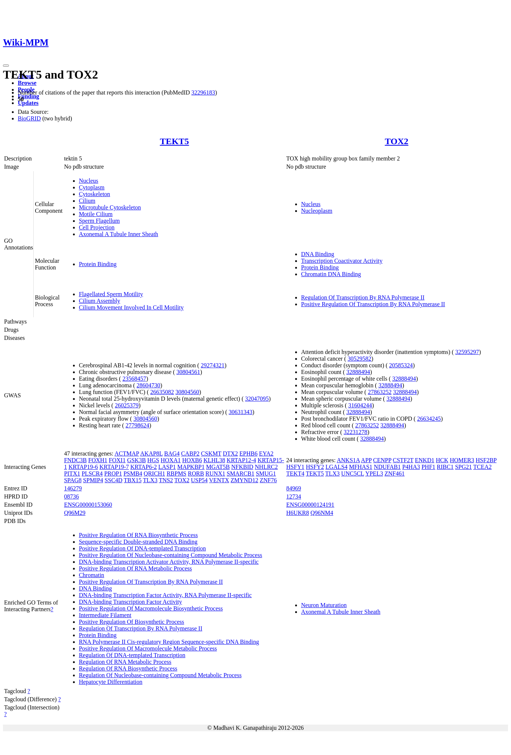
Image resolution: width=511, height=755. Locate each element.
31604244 (360, 405)
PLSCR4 (92, 473)
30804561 (188, 372)
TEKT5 (174, 141)
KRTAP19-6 (83, 467)
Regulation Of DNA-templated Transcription (132, 655)
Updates (28, 103)
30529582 (359, 358)
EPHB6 (249, 453)
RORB (196, 473)
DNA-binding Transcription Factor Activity (130, 602)
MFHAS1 (360, 467)
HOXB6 (192, 460)
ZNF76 (268, 480)
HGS (153, 460)
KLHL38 (214, 460)
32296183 (203, 92)
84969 (293, 488)
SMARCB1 (240, 473)
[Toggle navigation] (6, 65)
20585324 (401, 365)
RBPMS (176, 473)
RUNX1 (215, 473)
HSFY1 (295, 467)
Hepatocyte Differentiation (111, 682)
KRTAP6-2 (143, 467)
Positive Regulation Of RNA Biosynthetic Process (138, 535)
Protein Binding (98, 264)
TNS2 (166, 480)
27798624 (137, 425)
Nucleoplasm (316, 211)
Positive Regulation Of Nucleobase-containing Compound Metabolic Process (170, 555)
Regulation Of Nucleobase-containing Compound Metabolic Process (160, 675)
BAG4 (172, 453)
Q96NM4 (321, 513)
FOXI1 (117, 460)
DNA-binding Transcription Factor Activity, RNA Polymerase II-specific (165, 595)
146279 (73, 488)
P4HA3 (411, 467)
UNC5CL (352, 473)
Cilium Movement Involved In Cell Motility (131, 307)
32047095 (257, 398)
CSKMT (211, 453)
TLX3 (150, 480)
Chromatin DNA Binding (331, 274)
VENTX (219, 480)
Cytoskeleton (94, 194)
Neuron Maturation (324, 605)
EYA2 (266, 453)
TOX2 (396, 141)
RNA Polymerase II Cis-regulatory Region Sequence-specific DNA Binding (169, 642)
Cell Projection (96, 227)
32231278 (355, 432)
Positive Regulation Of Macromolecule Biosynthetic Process (151, 608)
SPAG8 (72, 480)
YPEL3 (374, 473)
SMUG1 (266, 473)
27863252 (379, 392)
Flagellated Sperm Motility (111, 294)
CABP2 (190, 453)
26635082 (162, 392)
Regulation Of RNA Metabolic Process (125, 662)
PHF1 (428, 467)
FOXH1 (97, 460)
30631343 (241, 412)
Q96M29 (75, 513)
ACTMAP (126, 453)
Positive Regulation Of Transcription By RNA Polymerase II (373, 304)
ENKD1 (424, 460)
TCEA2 (482, 467)
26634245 (429, 418)
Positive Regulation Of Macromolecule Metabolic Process (148, 648)
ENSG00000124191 (310, 504)
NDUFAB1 (387, 467)
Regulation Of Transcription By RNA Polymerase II (362, 297)
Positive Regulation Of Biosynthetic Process (131, 622)
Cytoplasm (91, 187)
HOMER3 (462, 460)
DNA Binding (317, 254)
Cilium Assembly (99, 301)
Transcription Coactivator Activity (342, 261)
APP (366, 460)
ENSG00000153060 (88, 504)
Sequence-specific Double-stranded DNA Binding (138, 542)
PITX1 (72, 473)
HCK (442, 460)
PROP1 (113, 473)
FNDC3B (75, 460)
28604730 (148, 385)
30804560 (187, 392)
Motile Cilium (96, 214)
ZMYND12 (244, 480)
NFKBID (242, 467)
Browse (27, 83)
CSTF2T (403, 460)
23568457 (134, 378)
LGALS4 (336, 467)
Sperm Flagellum (99, 221)
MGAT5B (218, 467)
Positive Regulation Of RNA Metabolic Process (135, 568)
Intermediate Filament (105, 615)
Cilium (87, 201)
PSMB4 (132, 473)
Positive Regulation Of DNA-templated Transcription (142, 548)
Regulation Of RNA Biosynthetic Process (128, 668)
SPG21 (463, 467)
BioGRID (29, 118)
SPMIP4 (93, 480)
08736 (71, 496)
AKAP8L (151, 453)
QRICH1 (154, 473)
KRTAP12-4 (241, 460)
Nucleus (88, 181)
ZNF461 (394, 473)
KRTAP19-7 (114, 467)
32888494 (358, 372)
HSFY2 (315, 467)
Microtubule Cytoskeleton (110, 207)
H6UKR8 (297, 513)
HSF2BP (486, 460)
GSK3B (136, 460)
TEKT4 (295, 473)
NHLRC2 (266, 467)
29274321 (212, 365)
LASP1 (167, 467)
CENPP (382, 460)
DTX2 (230, 453)
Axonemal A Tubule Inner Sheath (118, 234)
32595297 (467, 352)
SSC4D (114, 480)
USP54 (199, 480)
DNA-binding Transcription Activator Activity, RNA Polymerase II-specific (169, 562)
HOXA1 (171, 460)
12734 (293, 496)
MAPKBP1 (191, 467)
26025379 (126, 405)
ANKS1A (348, 460)
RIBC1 (445, 467)
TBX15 (132, 480)
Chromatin (91, 575)
